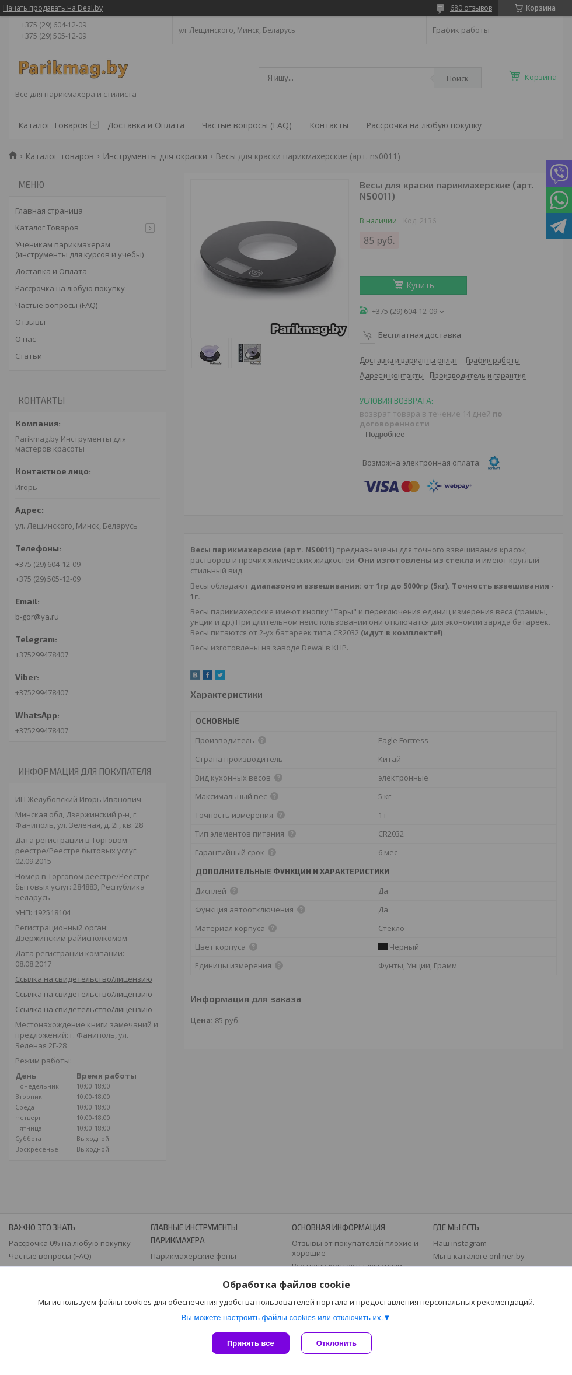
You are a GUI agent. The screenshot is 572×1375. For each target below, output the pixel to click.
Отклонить (336, 1343)
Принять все (250, 1343)
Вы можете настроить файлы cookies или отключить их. (282, 1317)
